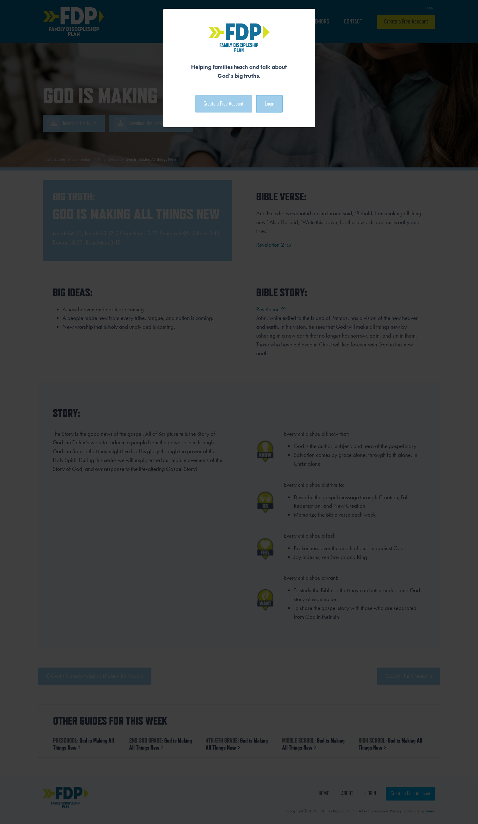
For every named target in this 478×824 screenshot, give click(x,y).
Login (269, 103)
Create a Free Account (223, 103)
